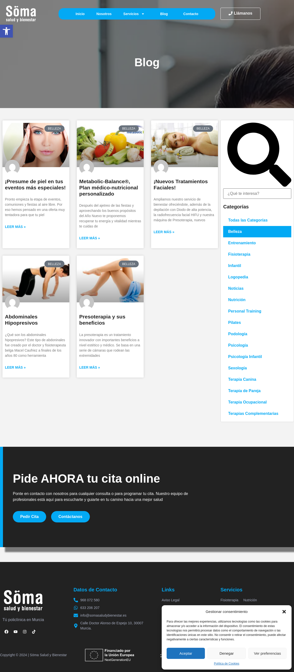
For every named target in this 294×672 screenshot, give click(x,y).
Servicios (134, 14)
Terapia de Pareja (244, 391)
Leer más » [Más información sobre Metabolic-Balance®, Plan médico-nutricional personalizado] (89, 238)
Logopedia (238, 277)
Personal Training (244, 311)
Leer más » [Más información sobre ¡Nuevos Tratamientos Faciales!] (164, 232)
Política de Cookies (226, 663)
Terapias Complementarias (253, 413)
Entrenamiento (242, 243)
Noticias (235, 288)
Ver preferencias (267, 653)
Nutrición (236, 300)
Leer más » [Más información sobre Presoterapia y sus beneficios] (89, 367)
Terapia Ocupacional (247, 402)
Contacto (190, 14)
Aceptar (185, 653)
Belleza (235, 231)
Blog (164, 14)
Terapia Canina (242, 379)
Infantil (234, 266)
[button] (6, 31)
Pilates (234, 322)
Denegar (226, 653)
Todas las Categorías (248, 220)
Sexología (237, 368)
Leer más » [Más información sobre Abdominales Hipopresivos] (15, 367)
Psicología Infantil (245, 357)
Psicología (238, 345)
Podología (237, 334)
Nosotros (104, 14)
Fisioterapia (239, 254)
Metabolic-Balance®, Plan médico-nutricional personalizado (108, 188)
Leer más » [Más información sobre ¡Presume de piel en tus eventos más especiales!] (15, 227)
